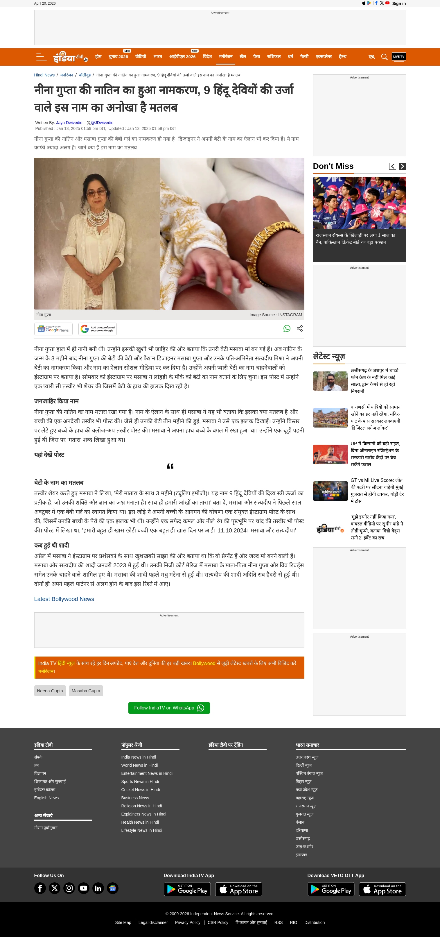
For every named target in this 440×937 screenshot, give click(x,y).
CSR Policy (218, 922)
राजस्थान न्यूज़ (306, 806)
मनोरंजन (225, 56)
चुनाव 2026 (118, 56)
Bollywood (204, 663)
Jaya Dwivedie (69, 122)
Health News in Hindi (140, 822)
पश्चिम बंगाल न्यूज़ (309, 773)
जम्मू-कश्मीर (305, 846)
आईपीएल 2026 (182, 56)
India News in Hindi (138, 757)
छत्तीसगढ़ (303, 838)
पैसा (256, 56)
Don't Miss (333, 166)
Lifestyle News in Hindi (141, 830)
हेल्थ (342, 56)
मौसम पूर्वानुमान (46, 827)
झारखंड (301, 854)
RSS (278, 922)
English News (46, 797)
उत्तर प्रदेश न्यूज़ (307, 757)
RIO (293, 922)
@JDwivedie (102, 122)
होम (98, 56)
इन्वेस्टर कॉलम (44, 789)
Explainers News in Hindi (143, 814)
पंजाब (300, 822)
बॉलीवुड (85, 75)
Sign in (399, 3)
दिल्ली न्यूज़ (304, 765)
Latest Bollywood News (64, 599)
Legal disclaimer (153, 922)
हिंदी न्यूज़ (66, 663)
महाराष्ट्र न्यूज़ (305, 797)
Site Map (123, 922)
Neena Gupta (50, 690)
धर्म (290, 56)
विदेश (207, 56)
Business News (135, 797)
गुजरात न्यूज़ (305, 814)
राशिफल (274, 56)
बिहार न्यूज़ (304, 781)
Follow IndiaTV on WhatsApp (169, 707)
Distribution (314, 922)
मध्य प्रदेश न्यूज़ (307, 789)
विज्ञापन (40, 773)
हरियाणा (302, 830)
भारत (157, 56)
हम (36, 765)
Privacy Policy (187, 922)
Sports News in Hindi (140, 781)
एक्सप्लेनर (324, 56)
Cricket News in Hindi (140, 789)
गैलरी (304, 56)
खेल (243, 56)
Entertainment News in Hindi (147, 773)
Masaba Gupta (86, 690)
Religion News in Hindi (141, 806)
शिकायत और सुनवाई (50, 781)
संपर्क (38, 757)
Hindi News (44, 75)
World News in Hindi (139, 765)
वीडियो (140, 56)
